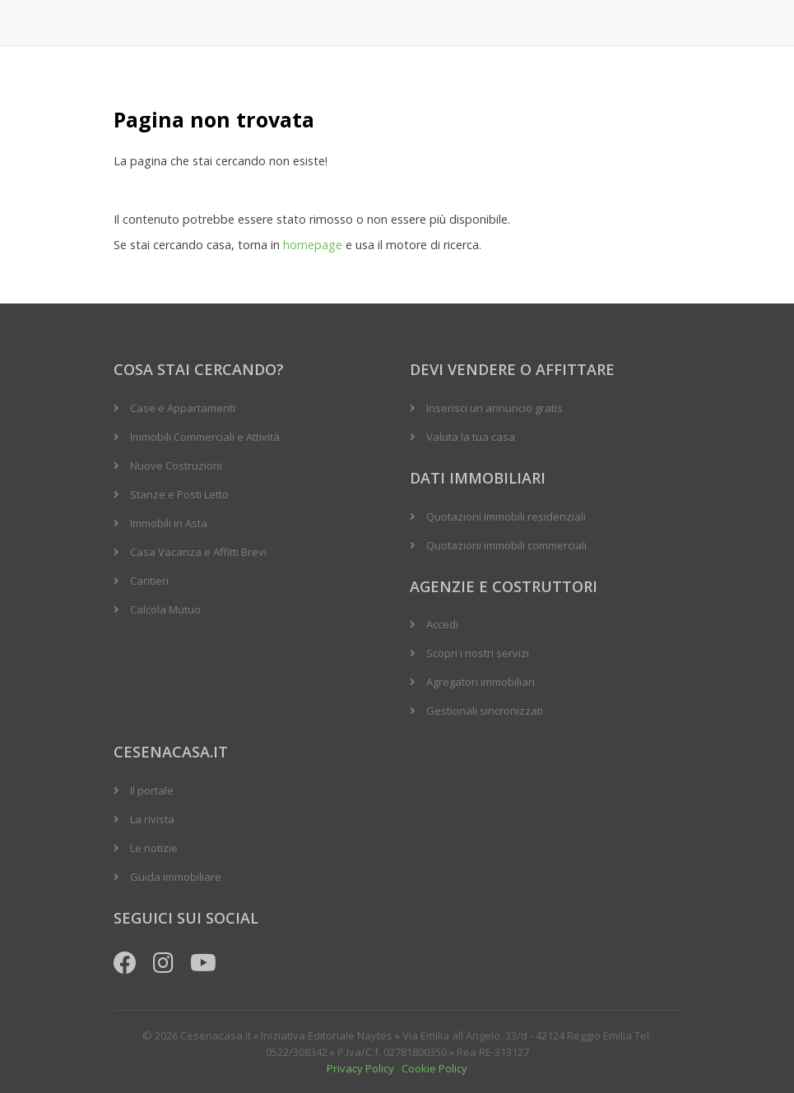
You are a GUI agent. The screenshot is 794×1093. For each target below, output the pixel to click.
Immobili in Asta (168, 523)
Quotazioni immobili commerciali (506, 545)
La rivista (152, 819)
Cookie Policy (434, 1068)
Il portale (152, 790)
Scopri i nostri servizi (477, 653)
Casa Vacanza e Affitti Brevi (198, 551)
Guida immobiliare (175, 876)
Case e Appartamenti (182, 408)
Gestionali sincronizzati (484, 710)
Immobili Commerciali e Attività (205, 436)
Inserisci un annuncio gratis (494, 408)
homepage (312, 244)
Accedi (442, 624)
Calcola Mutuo (165, 609)
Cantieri (149, 580)
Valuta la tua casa (470, 436)
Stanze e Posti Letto (179, 494)
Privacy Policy (360, 1068)
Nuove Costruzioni (176, 465)
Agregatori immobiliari (480, 681)
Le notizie (154, 848)
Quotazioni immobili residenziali (506, 516)
